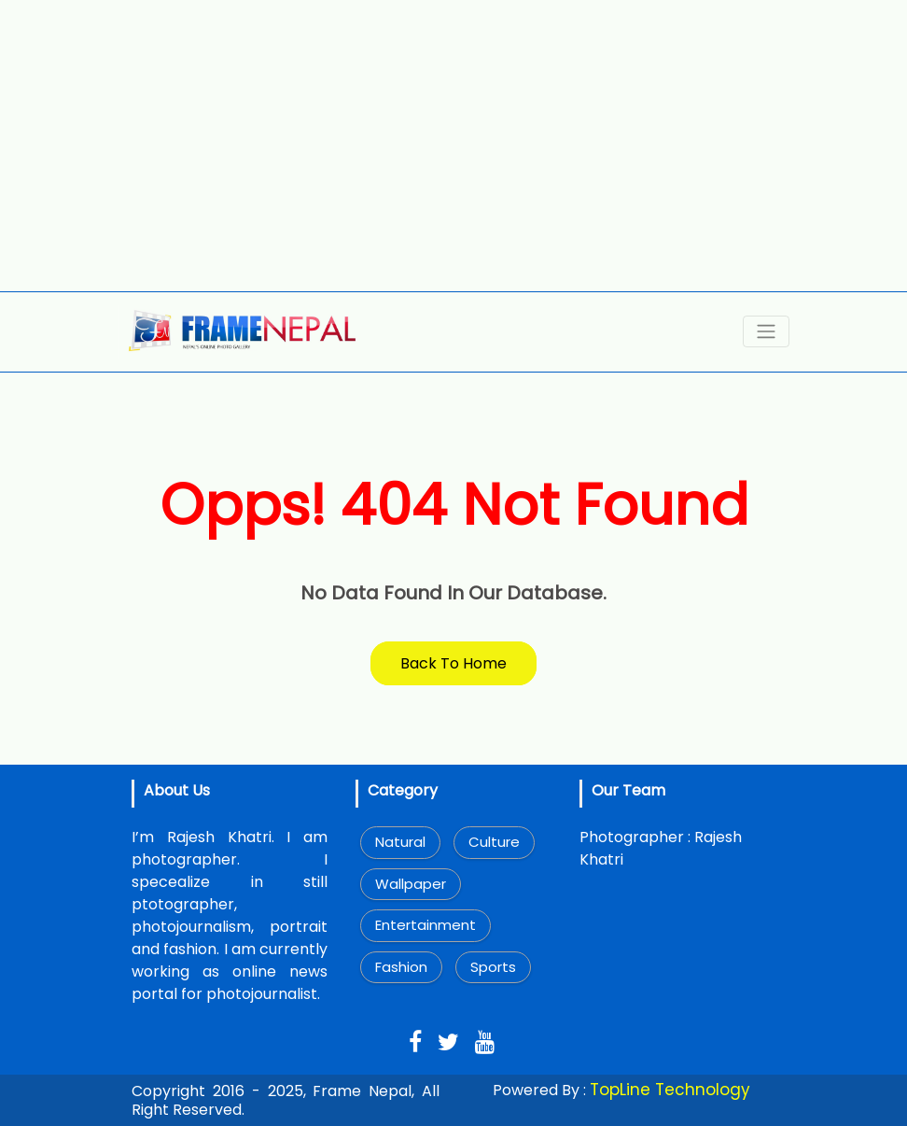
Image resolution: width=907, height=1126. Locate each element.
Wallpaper (410, 884)
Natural (400, 842)
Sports (493, 967)
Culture (494, 842)
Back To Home (453, 663)
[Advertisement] (453, 145)
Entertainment (425, 925)
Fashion (401, 967)
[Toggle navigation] (766, 331)
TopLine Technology (670, 1089)
